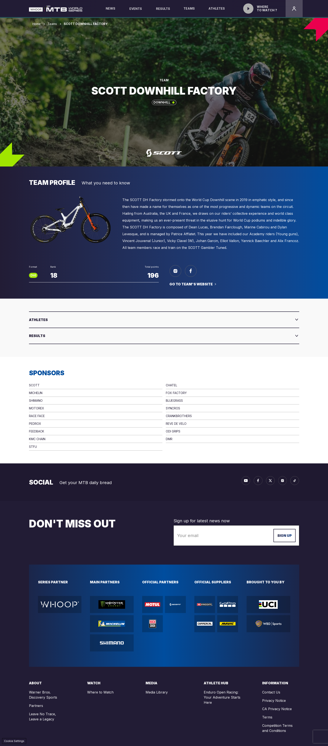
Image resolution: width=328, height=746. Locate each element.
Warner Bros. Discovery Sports (43, 694)
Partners (36, 706)
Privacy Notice (274, 700)
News (110, 12)
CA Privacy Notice (277, 709)
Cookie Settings (14, 741)
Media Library (157, 692)
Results (163, 8)
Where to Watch (100, 692)
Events (135, 8)
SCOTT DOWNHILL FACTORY (86, 24)
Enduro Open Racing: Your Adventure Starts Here (222, 697)
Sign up (284, 535)
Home (36, 24)
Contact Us (271, 692)
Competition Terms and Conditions (277, 728)
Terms (267, 717)
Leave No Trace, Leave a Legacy (42, 716)
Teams (189, 12)
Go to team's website (191, 284)
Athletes (216, 12)
